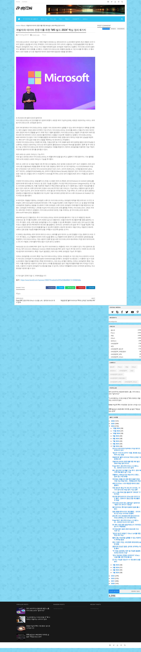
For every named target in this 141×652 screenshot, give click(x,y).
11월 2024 (116, 435)
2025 (113, 428)
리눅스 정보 (53, 19)
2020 (113, 588)
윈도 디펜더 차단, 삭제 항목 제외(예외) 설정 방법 (126, 547)
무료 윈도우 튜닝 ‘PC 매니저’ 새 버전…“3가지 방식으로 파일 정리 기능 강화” (126, 493)
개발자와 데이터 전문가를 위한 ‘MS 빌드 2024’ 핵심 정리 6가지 (126, 466)
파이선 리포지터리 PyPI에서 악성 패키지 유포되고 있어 (126, 453)
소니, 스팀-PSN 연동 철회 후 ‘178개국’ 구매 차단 (126, 497)
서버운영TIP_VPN (116, 358)
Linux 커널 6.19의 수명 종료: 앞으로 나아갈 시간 (125, 409)
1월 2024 (116, 577)
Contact (25, 2)
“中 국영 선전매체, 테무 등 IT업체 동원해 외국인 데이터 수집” (126, 556)
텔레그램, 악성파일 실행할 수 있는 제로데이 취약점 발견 (126, 543)
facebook (120, 28)
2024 (113, 430)
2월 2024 (116, 574)
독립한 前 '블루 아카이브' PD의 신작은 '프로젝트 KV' (126, 462)
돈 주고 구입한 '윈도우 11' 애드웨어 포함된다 (126, 565)
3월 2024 (116, 571)
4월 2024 (116, 569)
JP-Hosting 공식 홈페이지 (31, 19)
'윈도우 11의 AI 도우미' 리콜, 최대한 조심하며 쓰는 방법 (126, 458)
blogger (106, 28)
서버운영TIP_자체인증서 (118, 356)
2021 (113, 585)
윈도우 (113, 334)
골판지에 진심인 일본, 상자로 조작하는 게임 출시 (126, 551)
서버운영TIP (114, 348)
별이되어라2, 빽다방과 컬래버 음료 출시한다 (126, 512)
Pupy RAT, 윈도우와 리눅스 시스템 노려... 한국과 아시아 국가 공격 (125, 471)
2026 (113, 425)
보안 (112, 350)
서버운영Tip (76, 19)
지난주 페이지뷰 (114, 595)
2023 (113, 580)
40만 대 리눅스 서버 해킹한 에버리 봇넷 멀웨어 (125, 488)
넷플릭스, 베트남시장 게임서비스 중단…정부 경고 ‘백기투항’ (126, 480)
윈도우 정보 (44, 19)
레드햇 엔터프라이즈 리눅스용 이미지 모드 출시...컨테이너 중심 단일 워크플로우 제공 (126, 502)
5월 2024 (116, 450)
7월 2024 (116, 445)
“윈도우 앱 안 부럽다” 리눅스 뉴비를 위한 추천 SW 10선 (126, 538)
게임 (112, 340)
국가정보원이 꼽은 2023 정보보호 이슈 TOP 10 (125, 534)
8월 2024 (116, 443)
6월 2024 (116, 448)
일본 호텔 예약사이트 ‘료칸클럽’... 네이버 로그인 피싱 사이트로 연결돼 (126, 516)
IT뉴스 (61, 19)
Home (18, 2)
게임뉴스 (67, 19)
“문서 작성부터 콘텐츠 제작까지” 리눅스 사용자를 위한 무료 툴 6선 (126, 560)
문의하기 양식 (136, 595)
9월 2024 (116, 440)
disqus (112, 28)
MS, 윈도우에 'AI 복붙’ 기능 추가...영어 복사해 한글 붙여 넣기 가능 (126, 475)
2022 (113, 582)
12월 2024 (116, 432)
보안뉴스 (85, 19)
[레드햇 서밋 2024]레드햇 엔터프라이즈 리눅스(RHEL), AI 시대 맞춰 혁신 (125, 521)
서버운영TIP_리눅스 (117, 361)
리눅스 (113, 342)
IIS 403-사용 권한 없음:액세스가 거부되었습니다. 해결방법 (126, 530)
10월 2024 (116, 437)
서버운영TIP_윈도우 (117, 353)
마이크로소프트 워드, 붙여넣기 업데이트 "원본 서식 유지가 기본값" (126, 508)
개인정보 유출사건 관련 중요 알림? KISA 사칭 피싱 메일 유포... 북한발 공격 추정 (126, 484)
